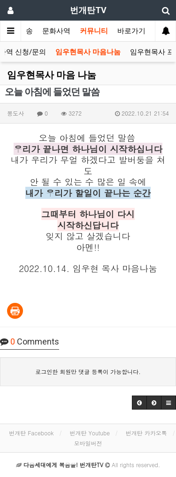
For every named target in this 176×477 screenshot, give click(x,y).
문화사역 (56, 31)
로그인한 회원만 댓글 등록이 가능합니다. (88, 371)
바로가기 (131, 31)
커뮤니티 (94, 31)
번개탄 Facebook (31, 433)
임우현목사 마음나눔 (88, 52)
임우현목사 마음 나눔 (51, 75)
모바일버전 (88, 443)
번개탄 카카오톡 (146, 433)
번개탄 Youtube (89, 433)
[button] (139, 403)
